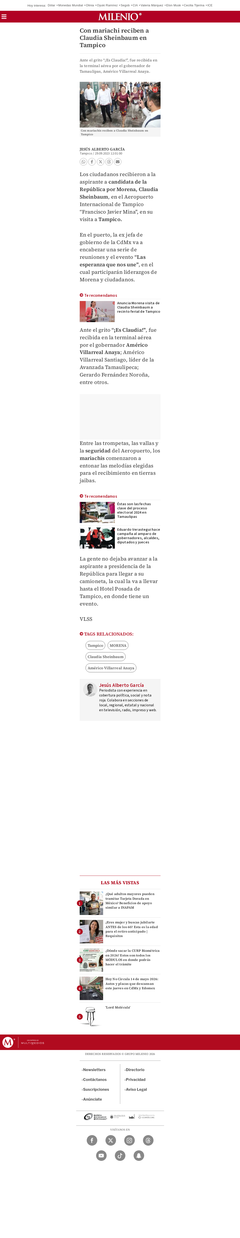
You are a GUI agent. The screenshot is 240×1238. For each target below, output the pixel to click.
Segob (125, 5)
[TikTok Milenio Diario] (120, 1155)
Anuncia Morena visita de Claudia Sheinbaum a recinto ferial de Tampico (139, 307)
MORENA (118, 645)
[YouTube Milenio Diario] (101, 1155)
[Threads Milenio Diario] (148, 1140)
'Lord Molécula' (118, 1007)
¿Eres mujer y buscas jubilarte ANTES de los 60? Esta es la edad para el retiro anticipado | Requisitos (131, 929)
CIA (135, 5)
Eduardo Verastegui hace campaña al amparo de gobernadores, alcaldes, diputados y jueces (138, 536)
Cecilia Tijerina (194, 5)
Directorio (135, 1070)
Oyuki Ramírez (107, 5)
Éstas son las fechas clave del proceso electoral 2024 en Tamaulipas (134, 510)
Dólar (51, 5)
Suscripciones (96, 1089)
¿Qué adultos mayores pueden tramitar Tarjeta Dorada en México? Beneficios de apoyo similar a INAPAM (129, 901)
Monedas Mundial (70, 5)
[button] (4, 18)
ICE (210, 5)
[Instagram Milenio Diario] (129, 1140)
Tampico (95, 645)
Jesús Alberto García (102, 149)
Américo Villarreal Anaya (111, 667)
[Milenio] (120, 17)
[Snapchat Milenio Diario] (139, 1155)
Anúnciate (92, 1099)
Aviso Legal (136, 1089)
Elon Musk (173, 5)
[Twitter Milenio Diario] (110, 1140)
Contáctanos (95, 1079)
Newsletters (94, 1070)
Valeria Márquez (152, 5)
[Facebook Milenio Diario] (92, 1140)
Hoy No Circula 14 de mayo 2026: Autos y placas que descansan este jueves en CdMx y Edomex (131, 983)
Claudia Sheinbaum (106, 656)
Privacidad (136, 1079)
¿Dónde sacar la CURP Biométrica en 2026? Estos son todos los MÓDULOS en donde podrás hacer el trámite (132, 957)
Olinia (90, 5)
